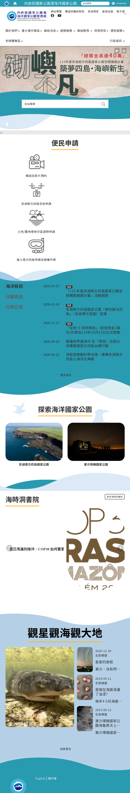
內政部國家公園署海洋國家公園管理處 (56, 3)
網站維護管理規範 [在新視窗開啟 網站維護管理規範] (52, 783)
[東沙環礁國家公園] (96, 421)
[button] (103, 83)
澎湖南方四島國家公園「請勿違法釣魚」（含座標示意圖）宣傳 (94, 290)
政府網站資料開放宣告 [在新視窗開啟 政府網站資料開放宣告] (74, 783)
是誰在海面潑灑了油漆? (107, 671)
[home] (15, 3)
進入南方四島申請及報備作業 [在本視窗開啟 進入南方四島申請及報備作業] (36, 239)
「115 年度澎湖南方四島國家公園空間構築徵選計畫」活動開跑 (94, 272)
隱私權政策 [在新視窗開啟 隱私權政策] (20, 783)
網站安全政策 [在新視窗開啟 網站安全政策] (35, 783)
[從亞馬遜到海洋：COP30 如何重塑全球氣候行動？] (57, 528)
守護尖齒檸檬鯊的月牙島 (27, 695)
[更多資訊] (65, 354)
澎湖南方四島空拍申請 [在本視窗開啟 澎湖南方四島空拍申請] (36, 183)
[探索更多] (65, 728)
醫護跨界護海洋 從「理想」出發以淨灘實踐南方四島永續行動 (93, 322)
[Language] (119, 3)
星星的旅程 (104, 641)
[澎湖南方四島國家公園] (34, 421)
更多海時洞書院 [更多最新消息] (115, 476)
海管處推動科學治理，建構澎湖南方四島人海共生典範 (94, 336)
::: (1, 112)
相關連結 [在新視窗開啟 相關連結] (8, 783)
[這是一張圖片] (7, 3)
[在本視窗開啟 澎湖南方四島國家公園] (34, 443)
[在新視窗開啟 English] (40, 758)
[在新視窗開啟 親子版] (52, 758)
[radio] (117, 12)
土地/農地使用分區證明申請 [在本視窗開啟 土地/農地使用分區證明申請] (36, 211)
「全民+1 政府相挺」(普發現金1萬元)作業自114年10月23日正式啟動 (93, 309)
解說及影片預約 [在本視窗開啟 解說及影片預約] (36, 155)
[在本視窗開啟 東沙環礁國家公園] (96, 443)
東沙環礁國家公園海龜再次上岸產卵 (107, 702)
